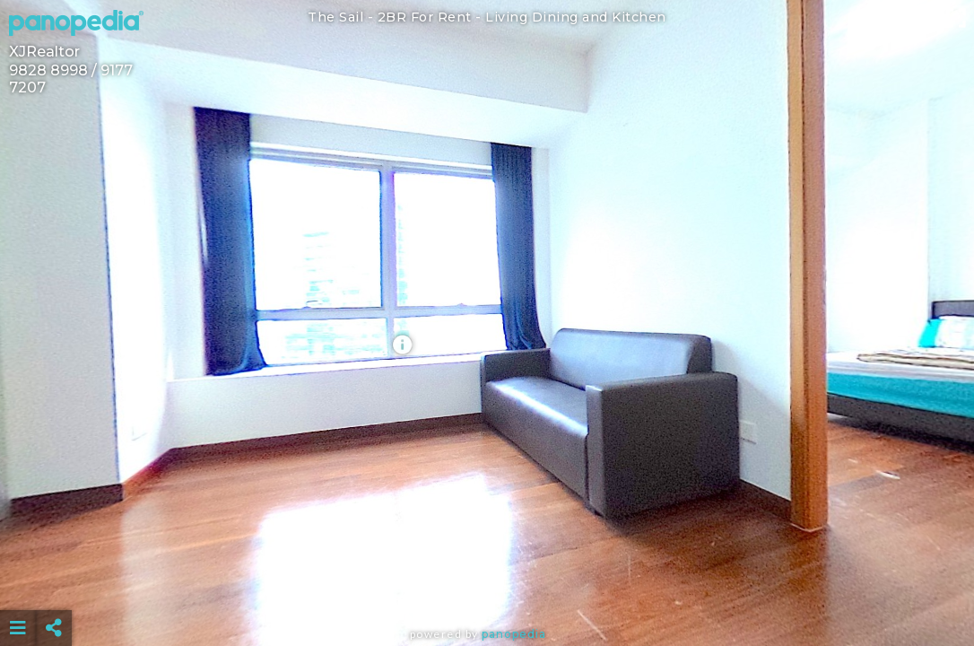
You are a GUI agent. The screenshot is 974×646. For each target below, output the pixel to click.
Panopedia (514, 634)
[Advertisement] (487, 583)
